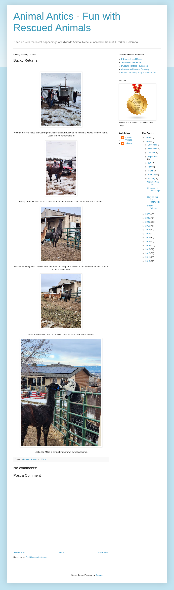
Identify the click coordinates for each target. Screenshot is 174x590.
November (153, 149)
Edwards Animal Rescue (132, 59)
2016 (147, 237)
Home (61, 552)
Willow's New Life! (153, 183)
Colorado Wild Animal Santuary (135, 69)
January (151, 178)
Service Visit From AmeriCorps (153, 199)
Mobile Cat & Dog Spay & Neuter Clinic (138, 72)
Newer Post (19, 552)
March (151, 171)
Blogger (99, 575)
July (150, 163)
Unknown (129, 143)
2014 (147, 245)
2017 (147, 234)
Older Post (103, 552)
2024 (147, 137)
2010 (147, 261)
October (151, 153)
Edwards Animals (129, 138)
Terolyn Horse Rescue (131, 62)
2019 (147, 226)
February (152, 174)
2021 (147, 218)
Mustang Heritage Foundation (134, 66)
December (153, 145)
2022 (147, 214)
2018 (147, 230)
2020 (147, 222)
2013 (147, 249)
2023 (147, 141)
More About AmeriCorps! (153, 190)
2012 (147, 253)
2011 (147, 257)
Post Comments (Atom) (36, 557)
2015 (147, 241)
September (153, 156)
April (150, 167)
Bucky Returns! (152, 207)
